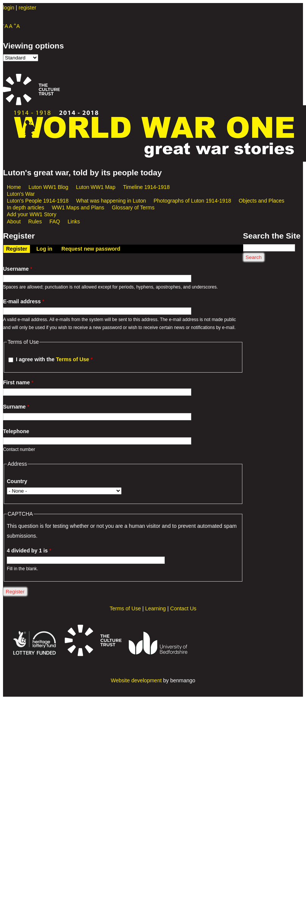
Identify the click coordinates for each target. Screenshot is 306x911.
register (27, 8)
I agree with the (54, 359)
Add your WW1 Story (31, 214)
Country (17, 481)
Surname (16, 407)
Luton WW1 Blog (48, 187)
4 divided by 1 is (29, 551)
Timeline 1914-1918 (146, 187)
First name (18, 382)
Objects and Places (261, 201)
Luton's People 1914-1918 (38, 201)
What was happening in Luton (111, 201)
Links (73, 221)
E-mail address (23, 301)
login (8, 8)
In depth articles (25, 207)
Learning (155, 608)
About (14, 221)
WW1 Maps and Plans (78, 207)
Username (17, 269)
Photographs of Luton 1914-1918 (192, 201)
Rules (35, 221)
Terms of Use (72, 359)
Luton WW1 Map (95, 187)
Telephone (16, 431)
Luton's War (21, 194)
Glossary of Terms (133, 207)
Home (14, 187)
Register (18, 248)
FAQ (54, 221)
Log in (44, 249)
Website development (136, 680)
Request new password (90, 249)
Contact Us (183, 608)
